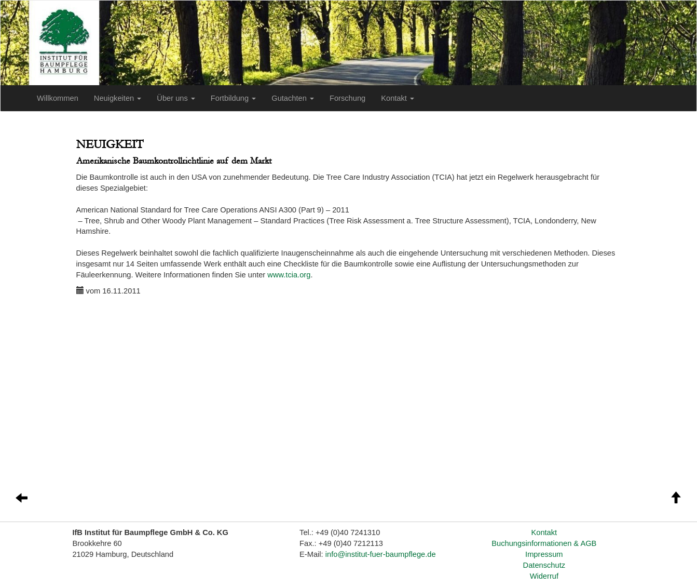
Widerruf (544, 576)
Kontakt (397, 98)
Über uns (176, 98)
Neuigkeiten (117, 98)
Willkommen (57, 98)
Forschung (347, 98)
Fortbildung (233, 98)
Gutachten (292, 98)
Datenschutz (544, 565)
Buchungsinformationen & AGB (543, 543)
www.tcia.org (288, 275)
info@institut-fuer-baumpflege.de (380, 554)
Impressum (544, 554)
